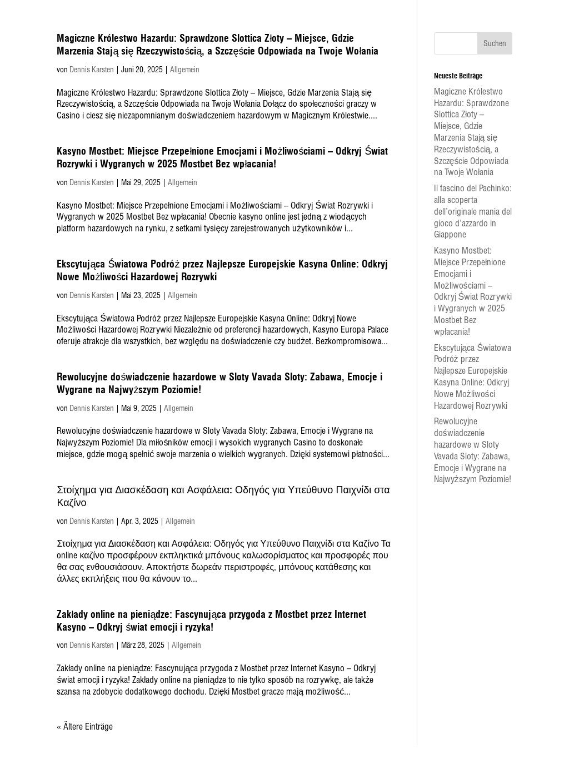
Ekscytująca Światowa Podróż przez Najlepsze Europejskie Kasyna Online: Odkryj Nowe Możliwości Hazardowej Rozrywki (473, 377)
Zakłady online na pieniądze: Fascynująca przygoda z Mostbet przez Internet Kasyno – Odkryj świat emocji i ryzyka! (211, 620)
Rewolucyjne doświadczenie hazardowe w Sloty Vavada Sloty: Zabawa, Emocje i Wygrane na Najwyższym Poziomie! (472, 450)
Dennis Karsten (91, 69)
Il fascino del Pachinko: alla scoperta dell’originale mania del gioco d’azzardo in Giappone (473, 211)
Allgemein (184, 69)
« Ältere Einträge (85, 726)
